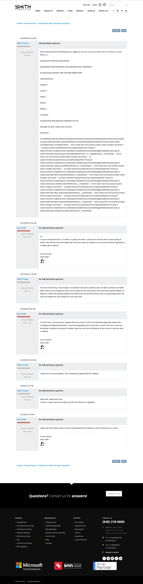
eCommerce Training (24, 543)
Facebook (113, 10)
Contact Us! (114, 493)
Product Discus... (31, 23)
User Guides (79, 522)
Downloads (79, 536)
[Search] (118, 5)
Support (80, 11)
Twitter (122, 10)
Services (60, 11)
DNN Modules (50, 518)
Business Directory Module (55, 533)
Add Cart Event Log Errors (59, 23)
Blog (47, 540)
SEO (18, 540)
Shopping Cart (51, 522)
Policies (77, 533)
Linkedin (117, 10)
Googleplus (116, 558)
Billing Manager (51, 529)
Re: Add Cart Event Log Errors (51, 228)
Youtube (126, 10)
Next (123, 30)
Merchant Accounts (23, 536)
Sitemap (49, 543)
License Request (81, 540)
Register (86, 5)
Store (70, 11)
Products (48, 11)
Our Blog (91, 11)
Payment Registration (53, 526)
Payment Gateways (23, 533)
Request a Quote (112, 552)
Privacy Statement (33, 581)
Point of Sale (50, 536)
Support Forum (80, 526)
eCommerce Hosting (24, 529)
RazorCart (43, 23)
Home (38, 11)
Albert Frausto (22, 43)
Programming (21, 522)
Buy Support (79, 529)
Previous (116, 30)
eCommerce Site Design (25, 526)
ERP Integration (22, 547)
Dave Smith (21, 228)
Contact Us (103, 11)
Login (94, 5)
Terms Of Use (20, 581)
